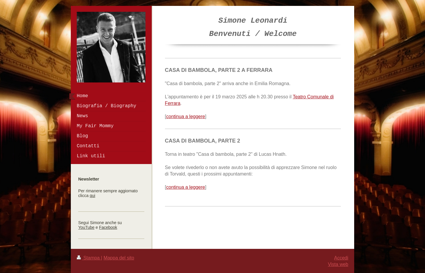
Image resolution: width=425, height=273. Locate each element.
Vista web (338, 264)
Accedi (341, 257)
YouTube (86, 227)
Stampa (89, 257)
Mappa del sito (119, 257)
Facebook (108, 227)
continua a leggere (185, 116)
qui (92, 195)
